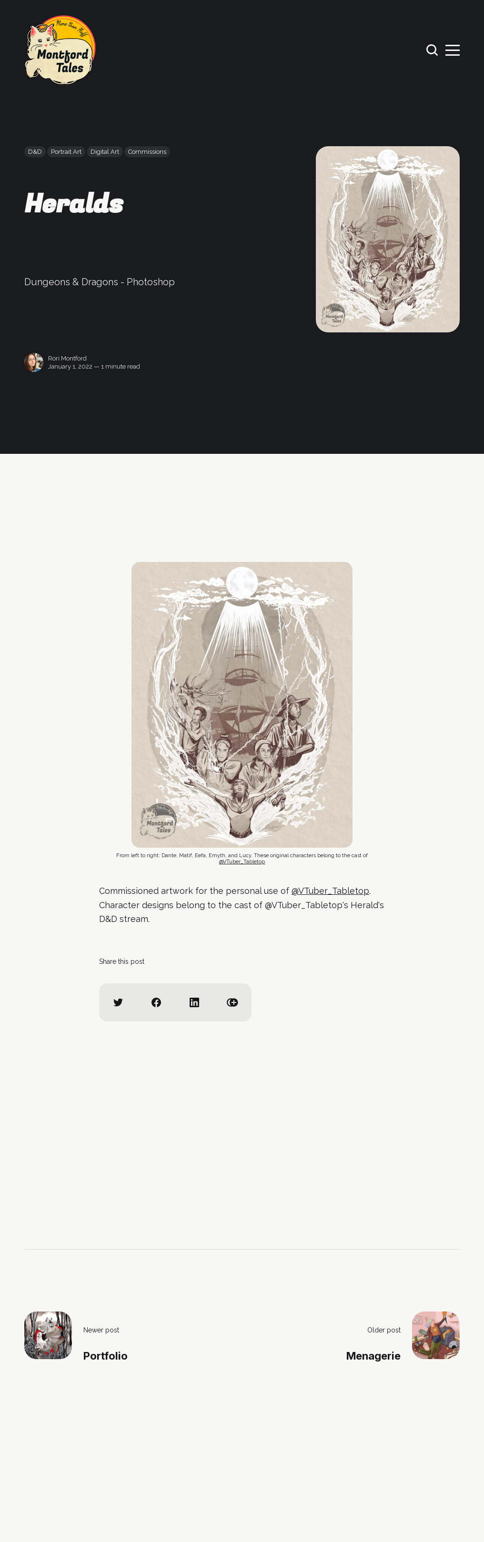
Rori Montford (67, 358)
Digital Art (105, 151)
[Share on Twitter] (118, 1002)
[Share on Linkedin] (194, 1002)
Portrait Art (66, 151)
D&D (35, 151)
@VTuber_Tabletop (242, 862)
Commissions (147, 151)
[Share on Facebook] (156, 1002)
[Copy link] (232, 1002)
